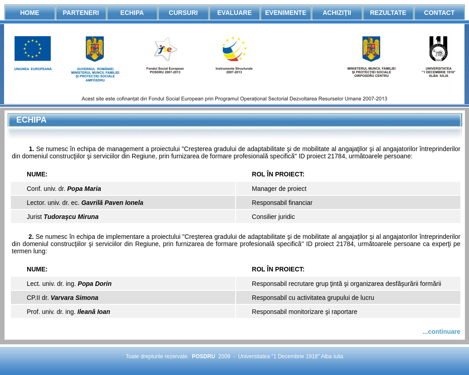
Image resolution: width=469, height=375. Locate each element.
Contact (439, 12)
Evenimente (285, 12)
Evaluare (235, 12)
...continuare (441, 331)
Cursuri (183, 12)
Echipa (132, 12)
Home (29, 12)
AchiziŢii (337, 12)
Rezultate (388, 12)
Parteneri (81, 12)
